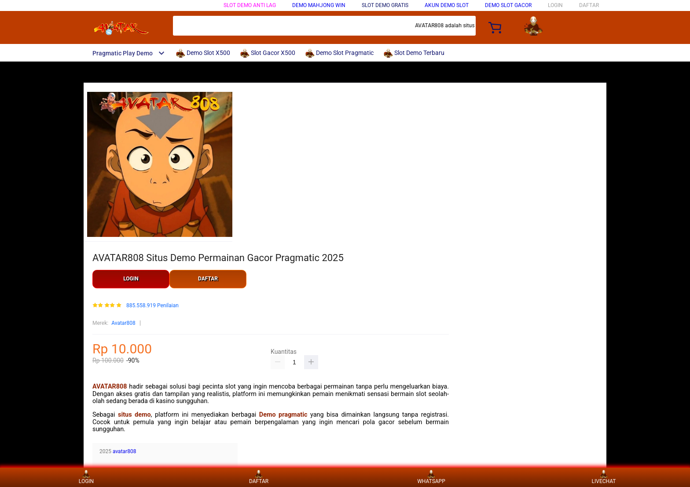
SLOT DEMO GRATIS (385, 5)
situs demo (134, 414)
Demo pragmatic (283, 414)
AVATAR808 (109, 386)
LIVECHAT (604, 477)
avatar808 (124, 451)
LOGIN (555, 5)
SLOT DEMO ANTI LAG (250, 5)
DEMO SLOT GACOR (508, 5)
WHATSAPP (431, 477)
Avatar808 (123, 323)
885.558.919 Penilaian (152, 306)
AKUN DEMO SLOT (447, 5)
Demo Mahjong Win (318, 5)
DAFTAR (589, 5)
